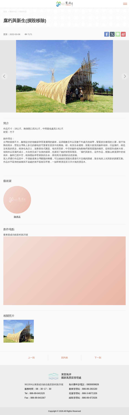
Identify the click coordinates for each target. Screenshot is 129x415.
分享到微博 (123, 34)
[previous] (4, 76)
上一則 (31, 357)
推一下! (112, 34)
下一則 (97, 357)
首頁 (5, 12)
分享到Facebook (106, 34)
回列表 (64, 357)
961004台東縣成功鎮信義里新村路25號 (44, 384)
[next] (125, 76)
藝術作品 (23, 12)
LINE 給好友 (117, 34)
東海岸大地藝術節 (64, 4)
